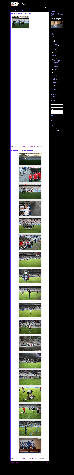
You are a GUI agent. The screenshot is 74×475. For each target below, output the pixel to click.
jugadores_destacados (54, 130)
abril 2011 (54, 79)
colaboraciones (53, 127)
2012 (52, 41)
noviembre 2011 (55, 45)
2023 (52, 33)
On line (20, 147)
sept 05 (54, 69)
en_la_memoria (53, 128)
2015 (52, 37)
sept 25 (54, 49)
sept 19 (54, 52)
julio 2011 (54, 75)
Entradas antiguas (44, 462)
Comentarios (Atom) (32, 466)
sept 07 (54, 59)
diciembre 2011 (55, 44)
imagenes (52, 125)
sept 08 (54, 58)
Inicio (31, 462)
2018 (52, 36)
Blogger (44, 472)
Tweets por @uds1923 (54, 96)
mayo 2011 (54, 78)
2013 (52, 40)
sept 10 (54, 55)
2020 (52, 34)
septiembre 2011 (55, 48)
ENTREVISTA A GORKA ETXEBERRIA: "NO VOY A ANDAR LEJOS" (57, 14)
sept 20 (54, 51)
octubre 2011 (55, 47)
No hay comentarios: (33, 458)
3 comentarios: (32, 146)
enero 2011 (54, 83)
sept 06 (54, 68)
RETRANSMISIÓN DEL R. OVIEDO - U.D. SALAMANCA (21, 14)
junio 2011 (54, 76)
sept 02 (54, 72)
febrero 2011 (55, 82)
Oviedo (23, 147)
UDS (25, 147)
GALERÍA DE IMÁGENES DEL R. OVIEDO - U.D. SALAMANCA (22, 150)
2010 (52, 85)
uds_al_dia (52, 122)
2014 (52, 38)
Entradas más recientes (15, 462)
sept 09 (54, 56)
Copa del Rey (17, 147)
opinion (52, 123)
